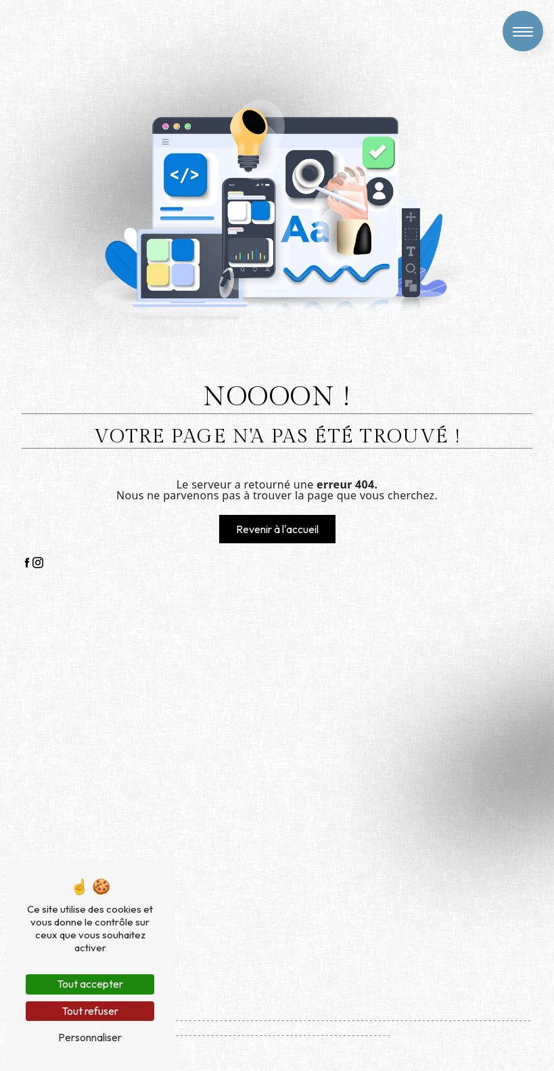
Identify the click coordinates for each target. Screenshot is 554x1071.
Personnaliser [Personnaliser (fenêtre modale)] (90, 1037)
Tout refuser (90, 1011)
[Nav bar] (523, 31)
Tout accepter (90, 983)
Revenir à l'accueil (277, 529)
